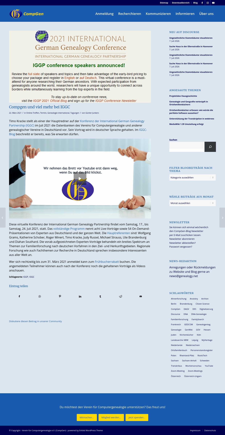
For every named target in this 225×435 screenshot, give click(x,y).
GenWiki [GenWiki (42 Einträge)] (189, 329)
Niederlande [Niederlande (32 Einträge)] (176, 345)
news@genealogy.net (183, 276)
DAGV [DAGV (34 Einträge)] (186, 309)
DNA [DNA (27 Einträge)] (186, 314)
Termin (43, 113)
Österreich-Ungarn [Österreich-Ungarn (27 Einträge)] (193, 376)
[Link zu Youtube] (213, 2)
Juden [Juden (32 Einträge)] (173, 334)
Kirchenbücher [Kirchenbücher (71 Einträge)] (186, 334)
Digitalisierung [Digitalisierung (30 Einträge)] (206, 309)
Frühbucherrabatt (107, 262)
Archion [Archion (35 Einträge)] (204, 298)
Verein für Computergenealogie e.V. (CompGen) (44, 430)
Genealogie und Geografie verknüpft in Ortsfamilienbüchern (188, 103)
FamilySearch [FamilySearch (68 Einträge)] (198, 319)
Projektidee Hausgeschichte (183, 96)
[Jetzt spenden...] (137, 417)
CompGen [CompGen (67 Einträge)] (175, 309)
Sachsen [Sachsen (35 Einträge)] (175, 360)
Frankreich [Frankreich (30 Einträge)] (176, 324)
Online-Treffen (32, 113)
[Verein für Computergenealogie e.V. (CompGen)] (27, 13)
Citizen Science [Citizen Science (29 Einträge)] (202, 303)
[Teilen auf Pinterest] (60, 296)
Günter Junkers (92, 113)
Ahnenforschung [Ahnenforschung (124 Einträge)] (178, 298)
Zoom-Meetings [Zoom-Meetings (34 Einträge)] (195, 370)
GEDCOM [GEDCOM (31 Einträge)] (188, 324)
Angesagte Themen (185, 90)
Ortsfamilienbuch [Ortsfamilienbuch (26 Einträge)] (179, 350)
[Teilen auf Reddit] (120, 296)
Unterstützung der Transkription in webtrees (191, 118)
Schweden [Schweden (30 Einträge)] (204, 360)
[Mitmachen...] (87, 417)
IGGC (31, 276)
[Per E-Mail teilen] (141, 296)
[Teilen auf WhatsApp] (40, 296)
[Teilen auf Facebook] (19, 296)
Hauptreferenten (118, 233)
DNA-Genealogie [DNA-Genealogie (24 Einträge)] (198, 314)
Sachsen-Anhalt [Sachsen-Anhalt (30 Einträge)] (189, 360)
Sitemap (164, 2)
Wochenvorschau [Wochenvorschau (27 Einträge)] (193, 365)
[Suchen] (210, 147)
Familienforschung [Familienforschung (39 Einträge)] (179, 319)
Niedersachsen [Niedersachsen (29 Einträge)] (193, 345)
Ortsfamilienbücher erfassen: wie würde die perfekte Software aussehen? (191, 112)
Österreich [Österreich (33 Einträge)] (176, 376)
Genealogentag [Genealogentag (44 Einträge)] (203, 324)
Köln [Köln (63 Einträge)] (199, 334)
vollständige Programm (69, 229)
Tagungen (74, 113)
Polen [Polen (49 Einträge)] (173, 355)
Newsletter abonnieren (182, 238)
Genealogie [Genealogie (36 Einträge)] (176, 329)
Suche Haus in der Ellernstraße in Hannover (191, 46)
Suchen (173, 139)
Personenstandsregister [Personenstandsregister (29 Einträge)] (202, 350)
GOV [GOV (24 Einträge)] (198, 329)
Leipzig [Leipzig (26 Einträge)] (195, 340)
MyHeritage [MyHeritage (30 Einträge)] (207, 340)
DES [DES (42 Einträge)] (194, 309)
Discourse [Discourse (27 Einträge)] (175, 314)
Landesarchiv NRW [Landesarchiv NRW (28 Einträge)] (179, 340)
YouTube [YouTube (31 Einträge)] (209, 365)
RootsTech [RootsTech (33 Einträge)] (202, 355)
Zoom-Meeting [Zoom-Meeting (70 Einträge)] (178, 370)
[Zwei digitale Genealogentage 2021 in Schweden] (222, 218)
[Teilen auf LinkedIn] (80, 296)
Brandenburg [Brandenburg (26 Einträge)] (186, 303)
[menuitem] (164, 3)
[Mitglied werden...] (111, 417)
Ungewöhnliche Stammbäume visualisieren (190, 37)
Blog (195, 2)
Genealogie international (58, 113)
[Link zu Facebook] (202, 2)
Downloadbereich (181, 2)
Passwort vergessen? (180, 246)
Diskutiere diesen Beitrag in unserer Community (35, 321)
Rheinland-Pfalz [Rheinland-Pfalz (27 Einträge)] (187, 355)
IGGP (25, 276)
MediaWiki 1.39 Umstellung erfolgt (186, 124)
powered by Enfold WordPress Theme (85, 430)
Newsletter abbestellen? (182, 242)
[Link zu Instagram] (207, 2)
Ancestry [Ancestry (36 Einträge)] (194, 298)
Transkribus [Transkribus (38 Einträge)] (176, 365)
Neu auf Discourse (184, 32)
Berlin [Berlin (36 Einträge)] (173, 303)
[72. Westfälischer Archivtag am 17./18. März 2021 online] (3, 218)
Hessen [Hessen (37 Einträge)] (207, 329)
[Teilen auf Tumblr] (100, 296)
